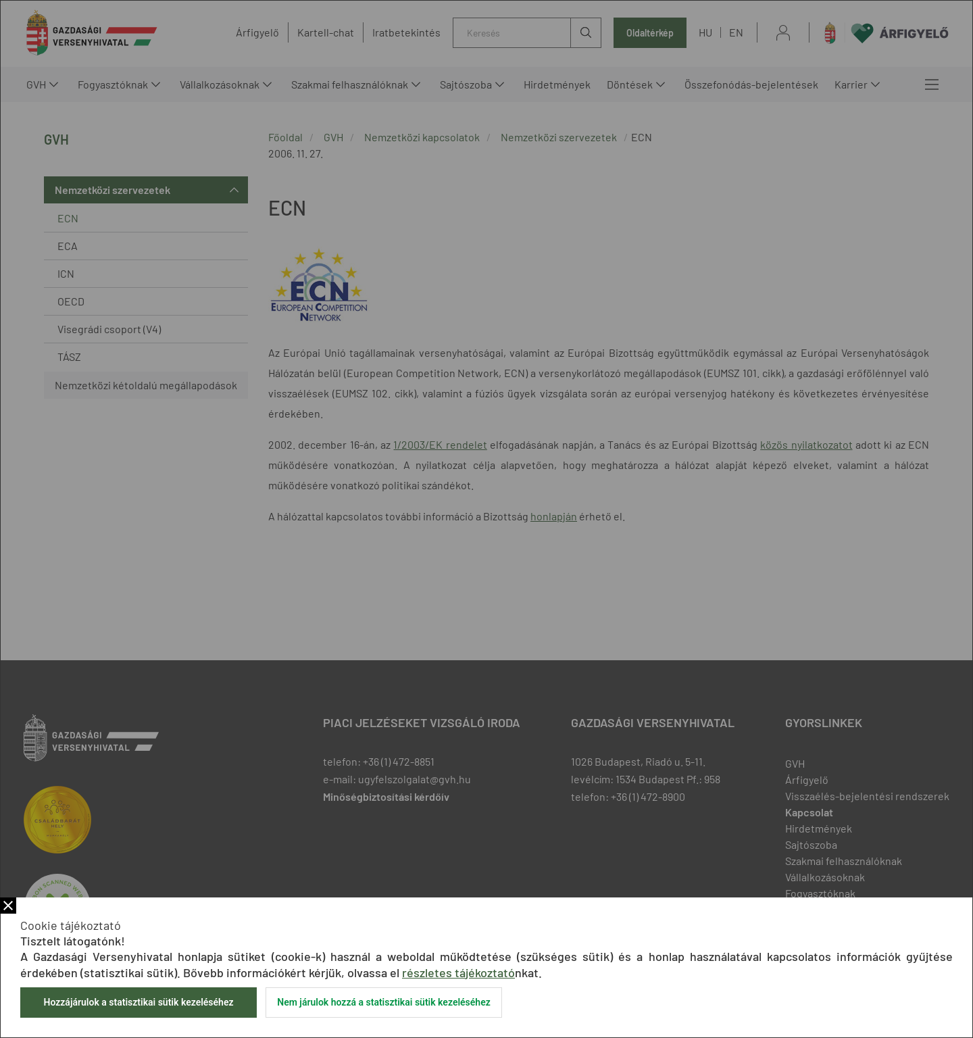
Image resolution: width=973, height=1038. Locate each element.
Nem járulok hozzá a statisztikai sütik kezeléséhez (384, 1002)
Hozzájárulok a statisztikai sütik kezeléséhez (138, 1002)
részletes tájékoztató (458, 972)
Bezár (8, 905)
